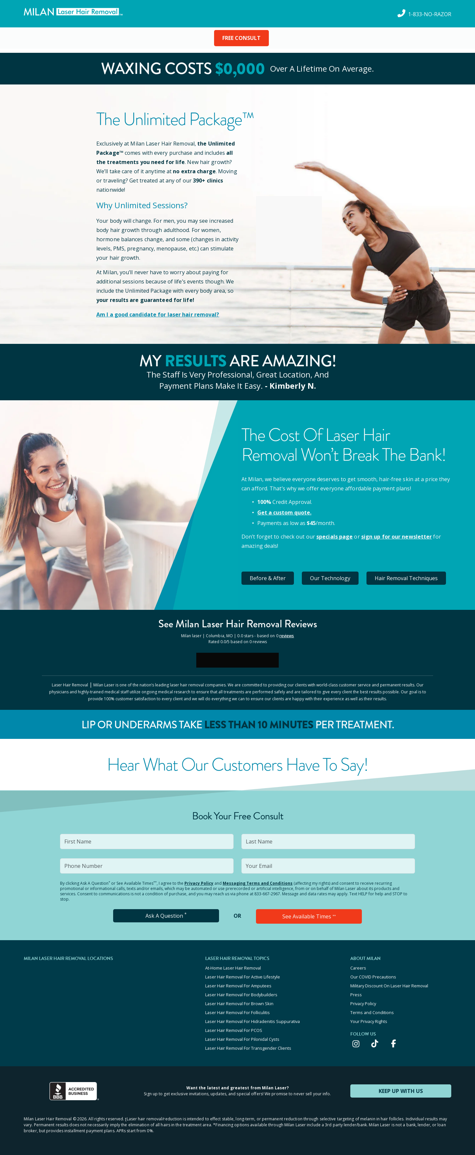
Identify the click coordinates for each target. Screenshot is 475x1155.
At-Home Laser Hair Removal (233, 968)
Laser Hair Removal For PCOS (233, 1030)
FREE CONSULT (241, 38)
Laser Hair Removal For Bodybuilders (241, 995)
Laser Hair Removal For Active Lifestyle (242, 977)
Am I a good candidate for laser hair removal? (157, 314)
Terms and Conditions (372, 1012)
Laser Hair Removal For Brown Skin (239, 1003)
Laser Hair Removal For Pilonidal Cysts (242, 1039)
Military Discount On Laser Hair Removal (389, 986)
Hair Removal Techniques (406, 578)
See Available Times (309, 916)
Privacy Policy (198, 883)
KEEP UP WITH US (401, 1091)
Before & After (268, 578)
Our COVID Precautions (373, 977)
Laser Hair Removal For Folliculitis (237, 1012)
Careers (358, 968)
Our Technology (330, 578)
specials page (334, 536)
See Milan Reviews (237, 624)
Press (356, 995)
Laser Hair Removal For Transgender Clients (248, 1048)
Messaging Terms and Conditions (258, 883)
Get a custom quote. (284, 512)
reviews (286, 636)
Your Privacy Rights (368, 1021)
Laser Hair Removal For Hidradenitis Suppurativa (252, 1021)
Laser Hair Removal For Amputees (238, 986)
